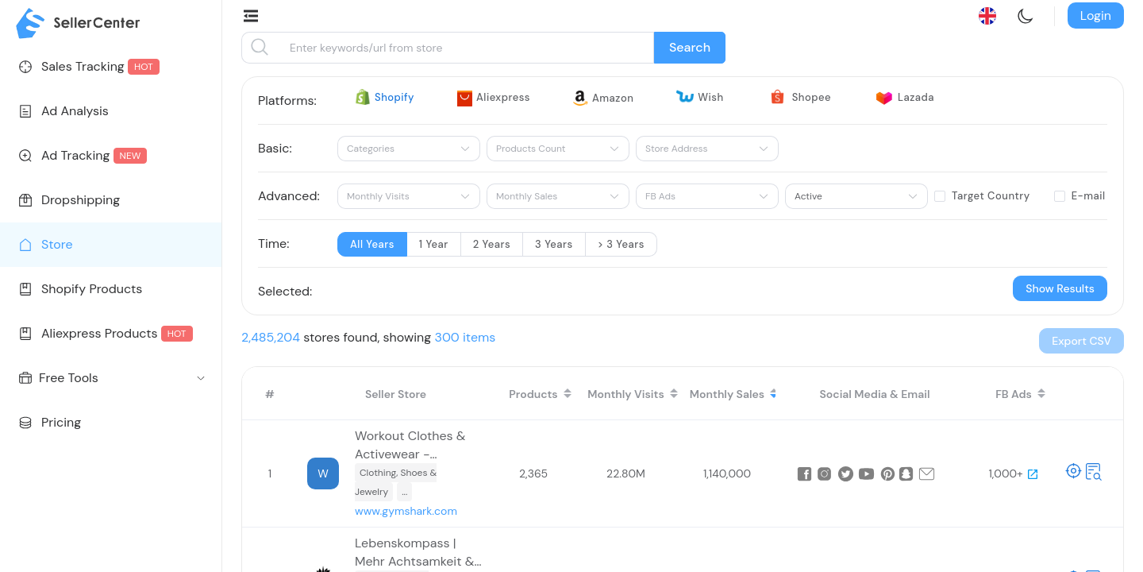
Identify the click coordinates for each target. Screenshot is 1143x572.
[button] (1081, 341)
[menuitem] (110, 66)
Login (1095, 15)
